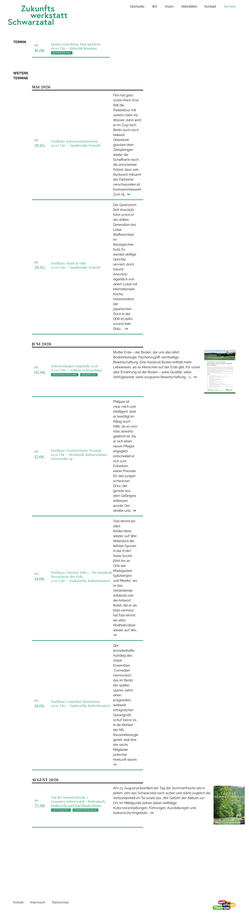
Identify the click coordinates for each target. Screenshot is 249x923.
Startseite (137, 6)
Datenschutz (60, 902)
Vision (169, 6)
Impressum (37, 902)
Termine (230, 6)
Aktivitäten (189, 6)
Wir (154, 6)
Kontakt (210, 6)
